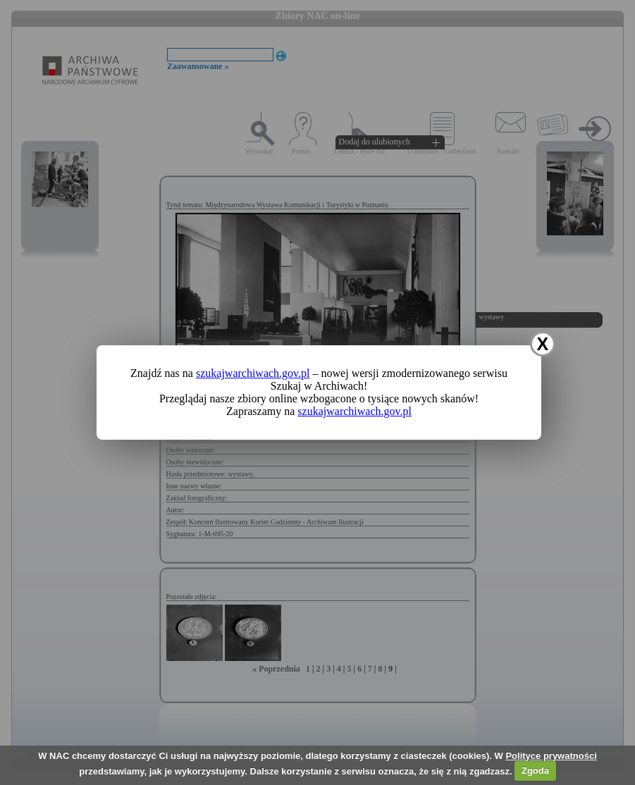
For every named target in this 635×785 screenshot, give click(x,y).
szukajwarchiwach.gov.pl (253, 373)
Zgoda (535, 770)
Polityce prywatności (550, 755)
